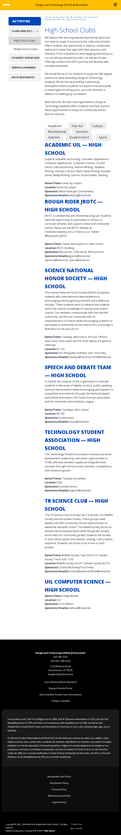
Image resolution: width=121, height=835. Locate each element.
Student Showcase (25, 57)
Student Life (62, 17)
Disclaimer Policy (59, 782)
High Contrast (77, 824)
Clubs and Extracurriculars (24, 31)
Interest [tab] (54, 137)
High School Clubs (75, 19)
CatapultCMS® (30, 830)
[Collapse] (38, 31)
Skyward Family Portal (60, 688)
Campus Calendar (60, 700)
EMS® (41, 830)
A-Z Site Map (76, 828)
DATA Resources (23, 77)
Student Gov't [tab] (79, 137)
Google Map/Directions (60, 674)
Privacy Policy (59, 789)
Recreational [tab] (57, 131)
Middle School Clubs (25, 49)
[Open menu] (115, 5)
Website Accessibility (59, 795)
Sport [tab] (103, 137)
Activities (78, 17)
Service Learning (24, 67)
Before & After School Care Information (60, 694)
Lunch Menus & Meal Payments (60, 681)
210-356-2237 (60, 656)
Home (48, 17)
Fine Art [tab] (77, 126)
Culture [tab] (97, 126)
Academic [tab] (55, 126)
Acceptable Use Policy (59, 776)
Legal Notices (59, 802)
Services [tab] (82, 131)
